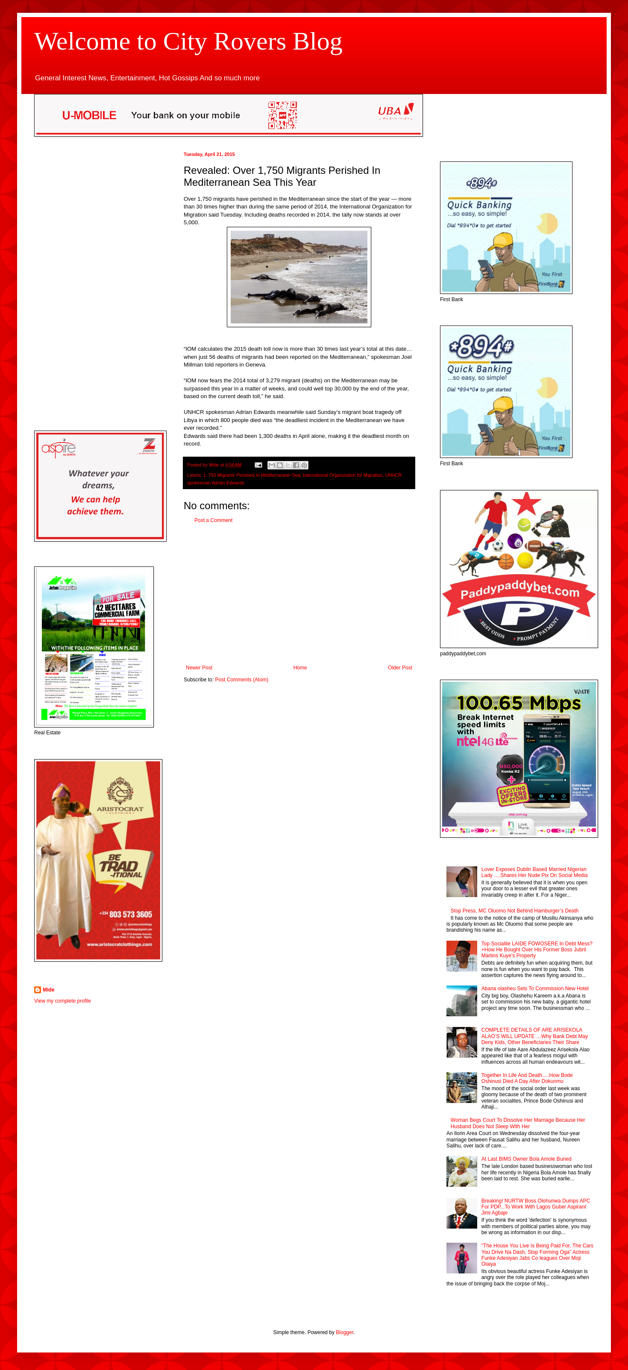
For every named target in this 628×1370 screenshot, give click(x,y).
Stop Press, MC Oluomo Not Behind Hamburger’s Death (515, 911)
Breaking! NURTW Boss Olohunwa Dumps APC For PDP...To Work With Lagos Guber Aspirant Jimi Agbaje (535, 1207)
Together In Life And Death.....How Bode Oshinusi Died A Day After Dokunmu (527, 1078)
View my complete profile (62, 1001)
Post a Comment (213, 520)
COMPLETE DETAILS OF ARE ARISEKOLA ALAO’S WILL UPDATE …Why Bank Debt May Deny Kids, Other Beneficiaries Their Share (534, 1036)
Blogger (344, 1332)
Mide (48, 990)
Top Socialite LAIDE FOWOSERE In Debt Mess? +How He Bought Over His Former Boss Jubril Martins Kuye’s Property (537, 950)
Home (300, 668)
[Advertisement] (299, 594)
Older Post (400, 668)
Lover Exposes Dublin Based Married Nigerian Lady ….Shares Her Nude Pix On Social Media (534, 872)
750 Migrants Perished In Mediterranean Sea (254, 475)
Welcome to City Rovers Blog (188, 41)
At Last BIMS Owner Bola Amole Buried (526, 1159)
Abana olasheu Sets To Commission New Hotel (535, 989)
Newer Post (199, 668)
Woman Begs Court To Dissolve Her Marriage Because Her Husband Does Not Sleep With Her (518, 1123)
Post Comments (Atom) (241, 680)
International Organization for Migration (343, 475)
